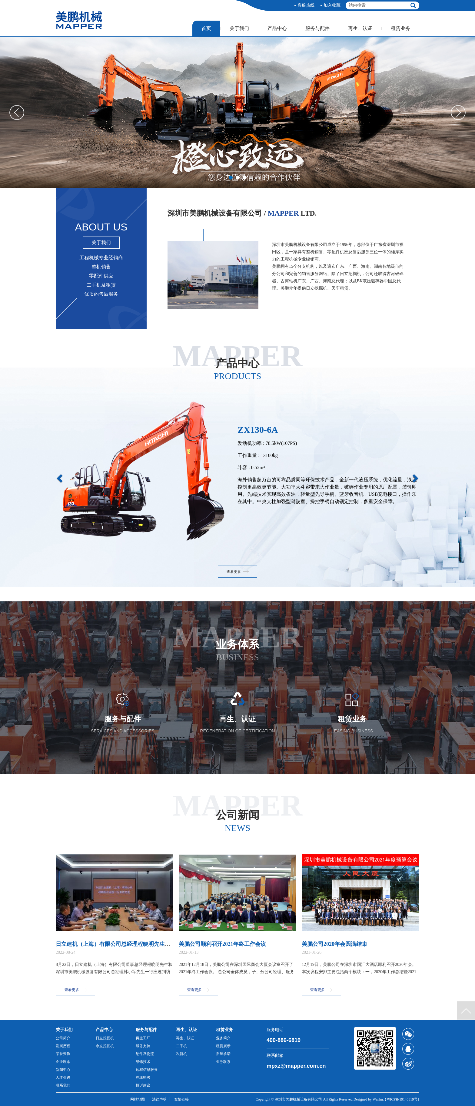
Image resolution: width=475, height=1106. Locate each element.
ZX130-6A (258, 430)
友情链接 (181, 1099)
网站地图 (137, 1099)
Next (458, 112)
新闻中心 (63, 1069)
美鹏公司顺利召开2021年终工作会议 (222, 944)
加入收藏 (332, 5)
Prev (16, 112)
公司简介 (63, 1038)
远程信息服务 (147, 1069)
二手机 (181, 1046)
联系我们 (63, 1085)
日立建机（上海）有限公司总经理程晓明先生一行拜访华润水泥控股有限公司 (148, 944)
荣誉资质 (63, 1054)
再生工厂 (143, 1038)
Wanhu (378, 1099)
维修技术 (143, 1062)
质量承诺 (223, 1054)
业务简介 (223, 1038)
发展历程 (63, 1046)
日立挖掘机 (105, 1038)
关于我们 (239, 28)
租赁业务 (400, 28)
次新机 (181, 1054)
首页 (206, 28)
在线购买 (143, 1077)
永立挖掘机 (105, 1046)
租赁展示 (223, 1046)
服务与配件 (317, 28)
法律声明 (159, 1099)
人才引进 (63, 1077)
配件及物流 (145, 1054)
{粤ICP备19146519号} (402, 1099)
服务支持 (143, 1046)
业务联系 (223, 1062)
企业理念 (63, 1062)
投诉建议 (143, 1085)
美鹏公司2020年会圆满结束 (334, 944)
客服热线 (305, 5)
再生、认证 (360, 28)
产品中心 (277, 28)
